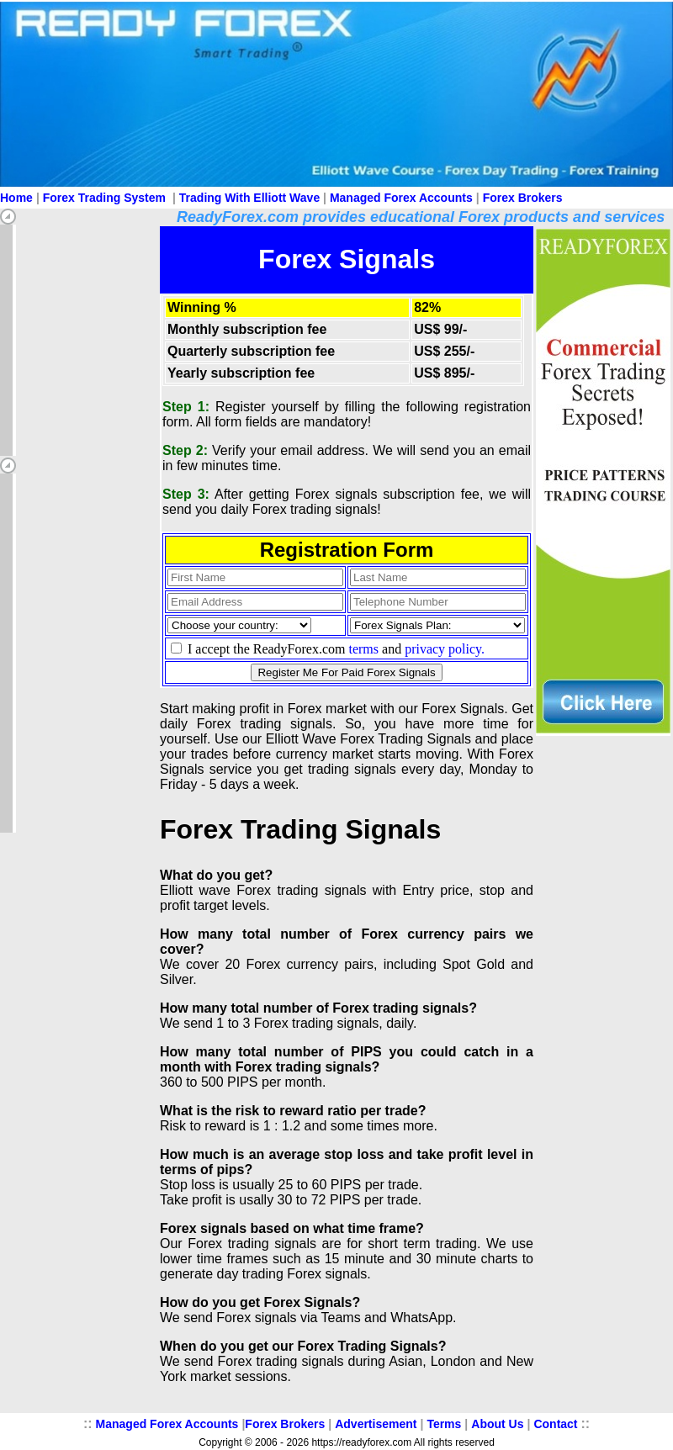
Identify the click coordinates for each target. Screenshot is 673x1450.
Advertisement (375, 1424)
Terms (444, 1424)
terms (363, 649)
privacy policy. (445, 649)
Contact (555, 1424)
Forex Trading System (104, 197)
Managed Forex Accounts (401, 197)
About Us (497, 1424)
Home (16, 197)
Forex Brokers (523, 197)
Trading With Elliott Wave (249, 197)
